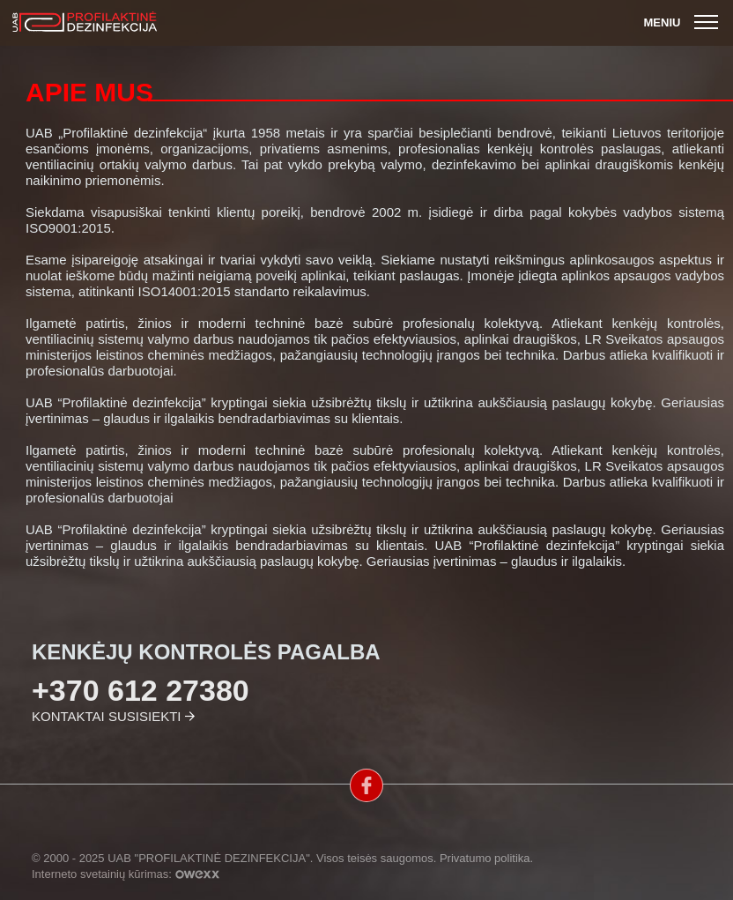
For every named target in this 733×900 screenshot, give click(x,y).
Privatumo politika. (486, 858)
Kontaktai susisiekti (106, 716)
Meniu (683, 22)
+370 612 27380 (140, 690)
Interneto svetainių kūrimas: (125, 874)
